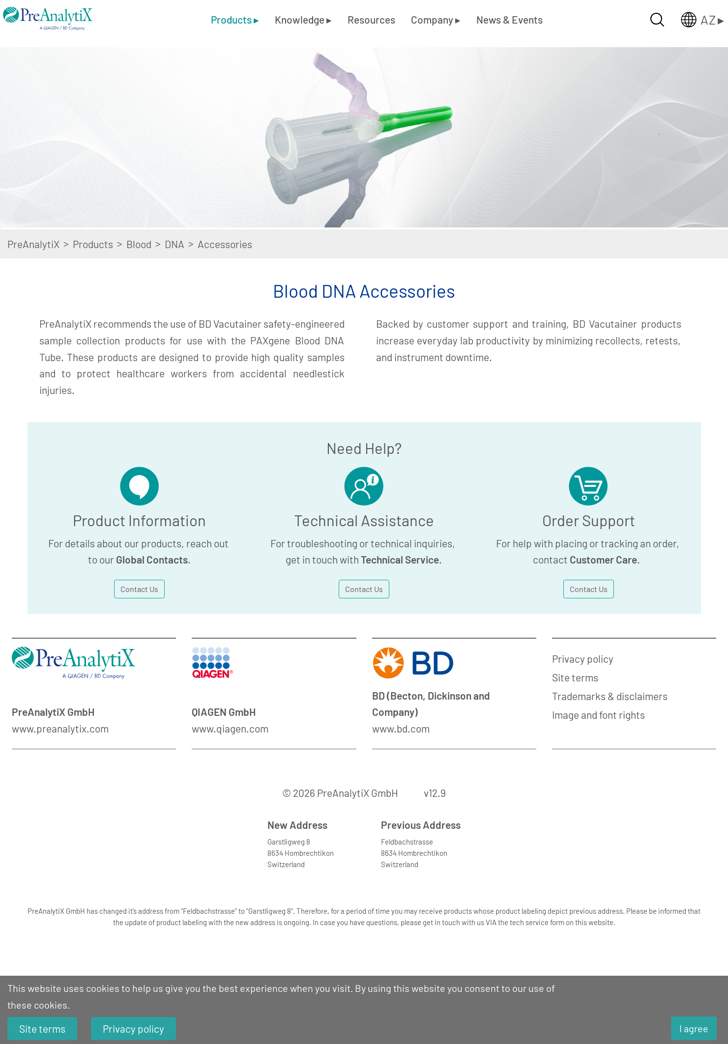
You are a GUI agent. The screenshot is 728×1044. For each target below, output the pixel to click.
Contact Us (139, 588)
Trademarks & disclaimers (610, 696)
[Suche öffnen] (657, 20)
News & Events (509, 19)
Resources (371, 19)
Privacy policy (582, 658)
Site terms (575, 677)
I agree (693, 1028)
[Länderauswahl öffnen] (694, 19)
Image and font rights (598, 714)
